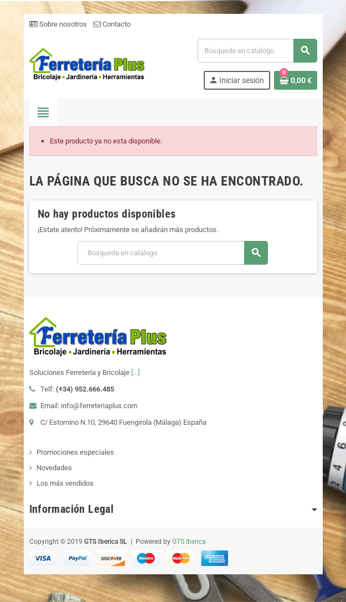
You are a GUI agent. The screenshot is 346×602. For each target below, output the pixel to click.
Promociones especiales (75, 452)
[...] (135, 372)
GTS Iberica (189, 542)
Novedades (54, 468)
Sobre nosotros (58, 24)
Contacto (112, 24)
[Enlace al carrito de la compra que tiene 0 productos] (295, 80)
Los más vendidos (65, 483)
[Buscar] (257, 51)
